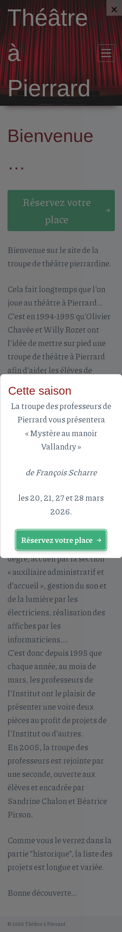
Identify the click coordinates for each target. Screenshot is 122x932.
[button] (61, 540)
